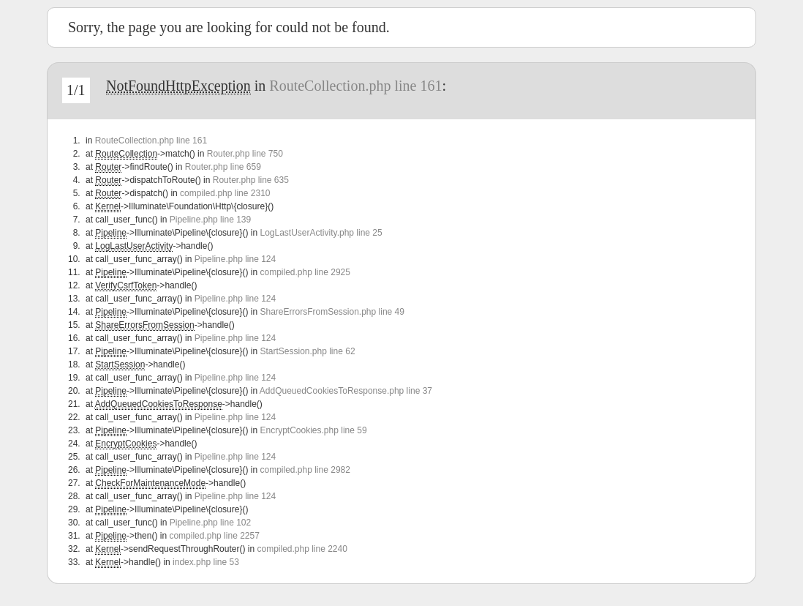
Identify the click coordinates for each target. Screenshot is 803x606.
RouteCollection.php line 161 (355, 86)
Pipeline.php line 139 (210, 219)
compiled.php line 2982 (305, 470)
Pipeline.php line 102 (210, 522)
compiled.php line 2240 (302, 549)
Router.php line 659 (223, 167)
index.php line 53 (206, 562)
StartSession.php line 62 (307, 351)
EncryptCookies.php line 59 (313, 430)
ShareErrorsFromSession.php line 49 (332, 312)
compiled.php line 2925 (305, 272)
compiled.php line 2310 (225, 193)
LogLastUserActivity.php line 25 (321, 233)
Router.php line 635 (251, 180)
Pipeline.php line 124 (235, 259)
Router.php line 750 (245, 154)
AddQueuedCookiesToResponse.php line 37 (346, 391)
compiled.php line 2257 (214, 536)
